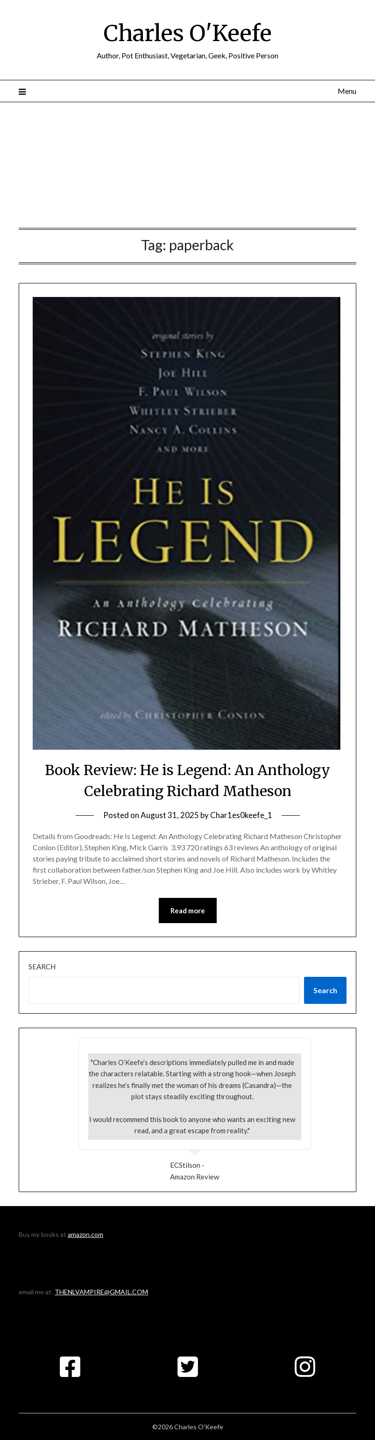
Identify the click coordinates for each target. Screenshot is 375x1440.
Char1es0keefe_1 (241, 815)
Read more (187, 910)
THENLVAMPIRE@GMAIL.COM (101, 1292)
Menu (347, 90)
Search (42, 966)
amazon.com (85, 1234)
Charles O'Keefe (188, 33)
